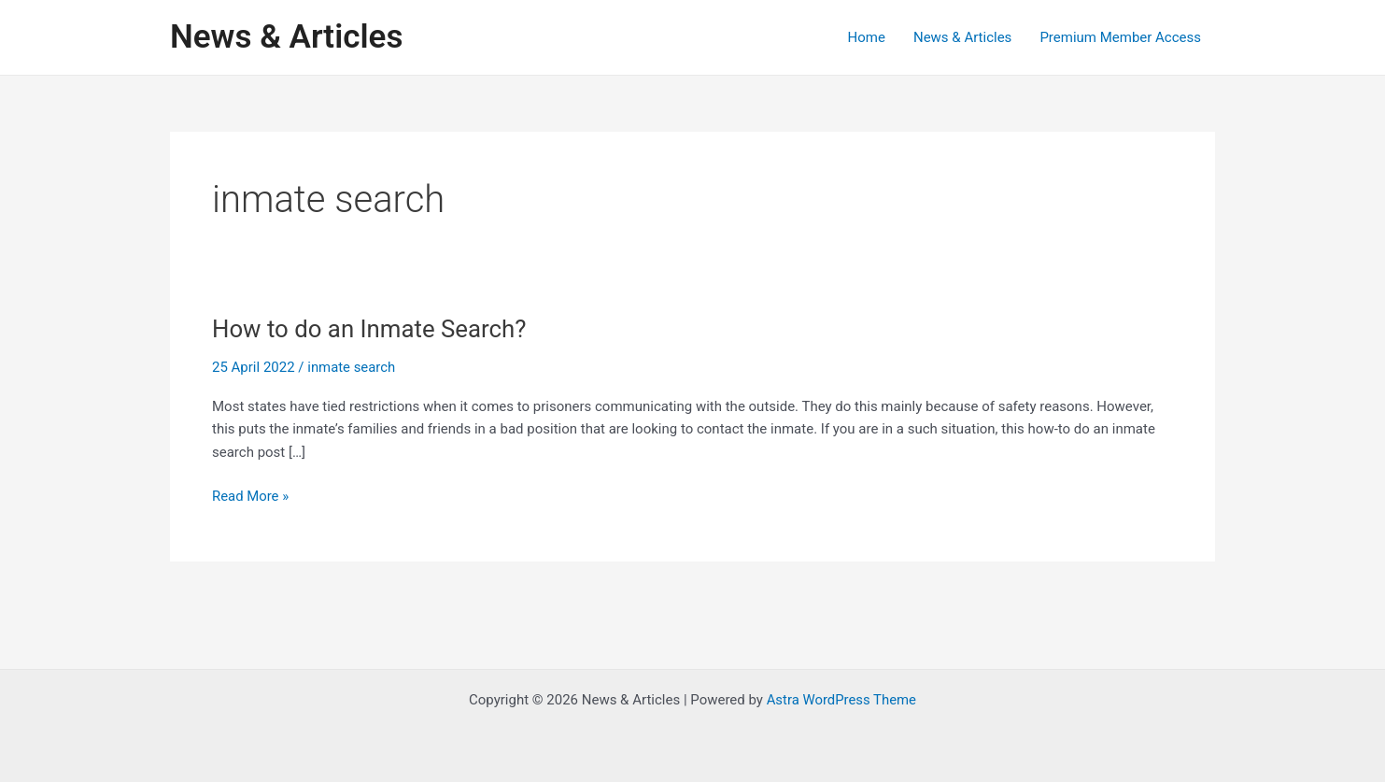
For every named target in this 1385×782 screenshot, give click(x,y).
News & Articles (286, 37)
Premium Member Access (1120, 37)
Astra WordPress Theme (841, 699)
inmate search (351, 367)
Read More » (251, 496)
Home (866, 37)
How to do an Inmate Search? (370, 329)
